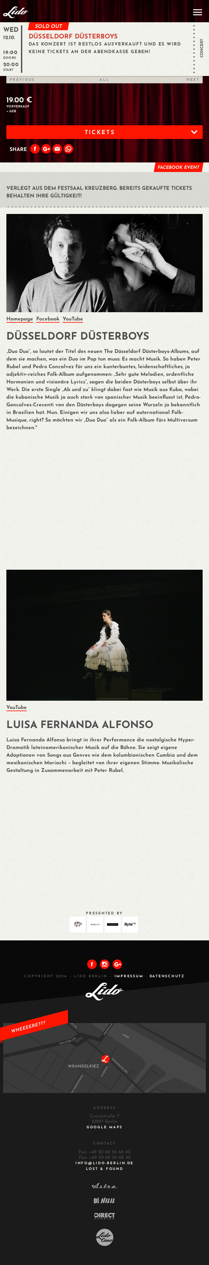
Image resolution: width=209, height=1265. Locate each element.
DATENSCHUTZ (167, 976)
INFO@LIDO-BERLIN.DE (104, 1163)
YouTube (73, 319)
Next (192, 80)
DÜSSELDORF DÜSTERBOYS (73, 37)
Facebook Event (178, 167)
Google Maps (104, 1127)
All (104, 80)
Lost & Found (104, 1169)
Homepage (19, 319)
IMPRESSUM (129, 976)
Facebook (47, 319)
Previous (22, 80)
